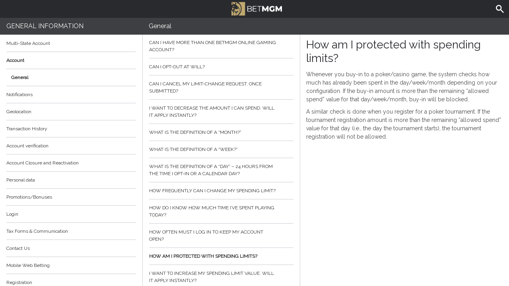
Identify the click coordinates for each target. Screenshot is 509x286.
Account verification (27, 146)
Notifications (19, 94)
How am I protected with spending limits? (221, 256)
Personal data (20, 180)
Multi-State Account (28, 43)
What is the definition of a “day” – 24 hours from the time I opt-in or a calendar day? (221, 170)
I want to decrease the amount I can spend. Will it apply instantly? (221, 111)
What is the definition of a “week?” (221, 149)
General (19, 77)
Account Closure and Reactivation (42, 163)
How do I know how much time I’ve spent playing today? (221, 211)
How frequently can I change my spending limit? (221, 190)
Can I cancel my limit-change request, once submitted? (221, 87)
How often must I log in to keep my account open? (221, 235)
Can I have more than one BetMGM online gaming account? (221, 46)
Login (12, 214)
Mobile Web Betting (28, 265)
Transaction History (26, 128)
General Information (45, 26)
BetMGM (256, 8)
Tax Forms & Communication (71, 231)
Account (71, 60)
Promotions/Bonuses (29, 197)
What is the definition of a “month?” (221, 132)
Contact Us (18, 248)
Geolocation (18, 111)
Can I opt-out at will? (221, 67)
